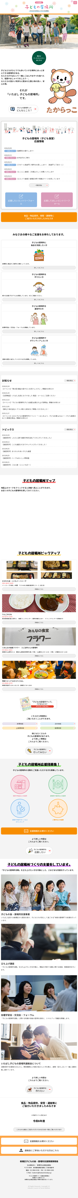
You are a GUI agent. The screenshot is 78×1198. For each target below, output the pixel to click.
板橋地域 (58, 728)
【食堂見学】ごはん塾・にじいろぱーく (39, 463)
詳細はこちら (39, 589)
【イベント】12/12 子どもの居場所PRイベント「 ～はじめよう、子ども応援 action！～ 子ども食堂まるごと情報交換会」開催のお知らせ (39, 415)
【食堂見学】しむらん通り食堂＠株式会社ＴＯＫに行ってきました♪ (39, 436)
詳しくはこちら (39, 268)
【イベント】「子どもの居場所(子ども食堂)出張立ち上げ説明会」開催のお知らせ (39, 401)
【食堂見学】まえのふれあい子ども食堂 (39, 450)
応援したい (40, 851)
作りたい (40, 1089)
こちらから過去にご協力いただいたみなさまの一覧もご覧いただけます (39, 1129)
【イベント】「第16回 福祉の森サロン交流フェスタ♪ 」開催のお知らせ (39, 387)
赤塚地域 (20, 724)
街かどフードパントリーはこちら (39, 58)
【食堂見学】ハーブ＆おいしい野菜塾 (39, 456)
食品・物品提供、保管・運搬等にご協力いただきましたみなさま (39, 217)
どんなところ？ (24, 109)
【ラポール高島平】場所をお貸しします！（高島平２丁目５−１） (39, 163)
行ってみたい (40, 751)
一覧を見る (38, 185)
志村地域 (58, 724)
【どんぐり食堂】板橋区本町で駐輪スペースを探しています (39, 177)
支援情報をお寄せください (39, 830)
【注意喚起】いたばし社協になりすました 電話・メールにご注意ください (39, 394)
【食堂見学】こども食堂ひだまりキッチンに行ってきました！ (39, 443)
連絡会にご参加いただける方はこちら (39, 1150)
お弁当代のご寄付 (39, 156)
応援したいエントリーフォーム (21, 199)
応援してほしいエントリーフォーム (57, 199)
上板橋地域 (20, 728)
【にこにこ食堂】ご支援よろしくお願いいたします (39, 170)
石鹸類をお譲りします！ (39, 149)
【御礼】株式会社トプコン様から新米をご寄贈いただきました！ (39, 407)
